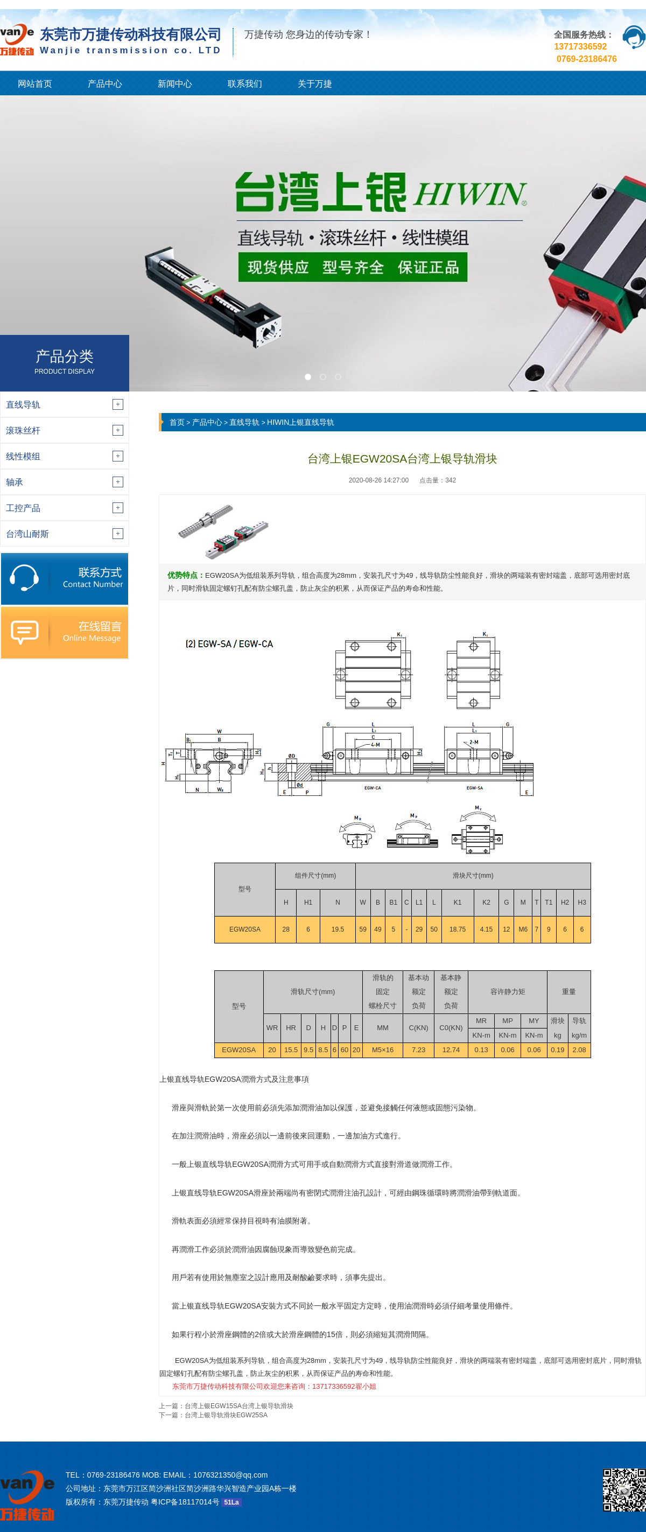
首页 (177, 422)
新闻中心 (175, 83)
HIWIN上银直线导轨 (300, 422)
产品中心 (105, 83)
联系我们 (245, 83)
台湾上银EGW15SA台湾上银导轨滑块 (239, 1406)
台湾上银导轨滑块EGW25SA (226, 1415)
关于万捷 (315, 83)
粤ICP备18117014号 (185, 1502)
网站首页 (35, 83)
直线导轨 (244, 422)
